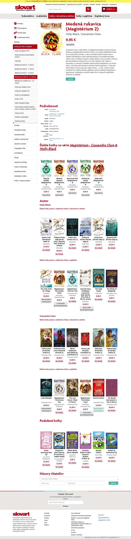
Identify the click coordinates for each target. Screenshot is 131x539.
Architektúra (18, 153)
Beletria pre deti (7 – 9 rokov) (24, 73)
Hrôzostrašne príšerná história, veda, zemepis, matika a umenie (25, 108)
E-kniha (70, 79)
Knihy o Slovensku (20, 167)
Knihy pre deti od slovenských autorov (24, 56)
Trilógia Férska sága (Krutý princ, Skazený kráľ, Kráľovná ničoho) (59, 241)
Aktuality (85, 4)
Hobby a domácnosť (21, 139)
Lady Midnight (46, 398)
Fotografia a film (19, 148)
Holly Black (72, 34)
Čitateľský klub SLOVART (74, 4)
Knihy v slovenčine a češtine (61, 16)
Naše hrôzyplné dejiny (22, 103)
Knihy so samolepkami (22, 95)
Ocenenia (47, 515)
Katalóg (92, 4)
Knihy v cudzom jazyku (22, 181)
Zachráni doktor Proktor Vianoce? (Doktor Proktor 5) (85, 454)
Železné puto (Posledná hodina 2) (112, 351)
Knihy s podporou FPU (22, 51)
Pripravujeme (22, 28)
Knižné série (21, 33)
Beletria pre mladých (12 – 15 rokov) (24, 82)
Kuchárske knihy (20, 130)
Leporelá (18, 61)
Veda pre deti (19, 113)
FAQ (45, 522)
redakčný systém (96, 537)
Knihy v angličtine (84, 16)
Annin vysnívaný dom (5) (46, 452)
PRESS (46, 525)
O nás (73, 530)
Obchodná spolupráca (77, 528)
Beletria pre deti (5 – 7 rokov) (24, 69)
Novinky (20, 23)
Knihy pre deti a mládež (23, 47)
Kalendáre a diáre (20, 176)
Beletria (17, 42)
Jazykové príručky (20, 162)
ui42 (118, 537)
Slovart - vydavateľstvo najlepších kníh (104, 517)
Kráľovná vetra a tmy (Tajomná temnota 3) (59, 351)
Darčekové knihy (20, 171)
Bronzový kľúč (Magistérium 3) (72, 180)
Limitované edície (23, 37)
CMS (107, 537)
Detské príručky (20, 121)
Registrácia (113, 4)
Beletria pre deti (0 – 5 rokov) (24, 65)
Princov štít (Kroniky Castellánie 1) (85, 351)
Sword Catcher (98, 398)
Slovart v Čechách (76, 535)
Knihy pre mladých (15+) (23, 87)
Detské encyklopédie (21, 117)
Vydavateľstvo (27, 16)
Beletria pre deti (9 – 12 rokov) (25, 77)
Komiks (16, 125)
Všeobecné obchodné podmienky (55, 4)
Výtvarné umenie (20, 144)
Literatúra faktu (19, 134)
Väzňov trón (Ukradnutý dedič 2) (46, 239)
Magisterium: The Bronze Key (59, 400)
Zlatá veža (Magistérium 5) (98, 180)
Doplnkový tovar (102, 16)
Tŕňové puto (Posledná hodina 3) (46, 351)
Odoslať (113, 483)
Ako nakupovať (75, 513)
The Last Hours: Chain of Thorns (72, 400)
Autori (46, 520)
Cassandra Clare (91, 34)
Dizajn (16, 158)
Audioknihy (41, 16)
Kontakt (98, 4)
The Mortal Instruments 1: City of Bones (111, 400)
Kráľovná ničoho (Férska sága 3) (85, 239)
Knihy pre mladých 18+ (22, 91)
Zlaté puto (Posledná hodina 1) (98, 351)
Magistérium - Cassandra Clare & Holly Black (78, 147)
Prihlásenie (105, 4)
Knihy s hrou (19, 99)
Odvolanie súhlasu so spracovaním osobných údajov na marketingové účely (81, 523)
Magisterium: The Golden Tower (59, 291)
